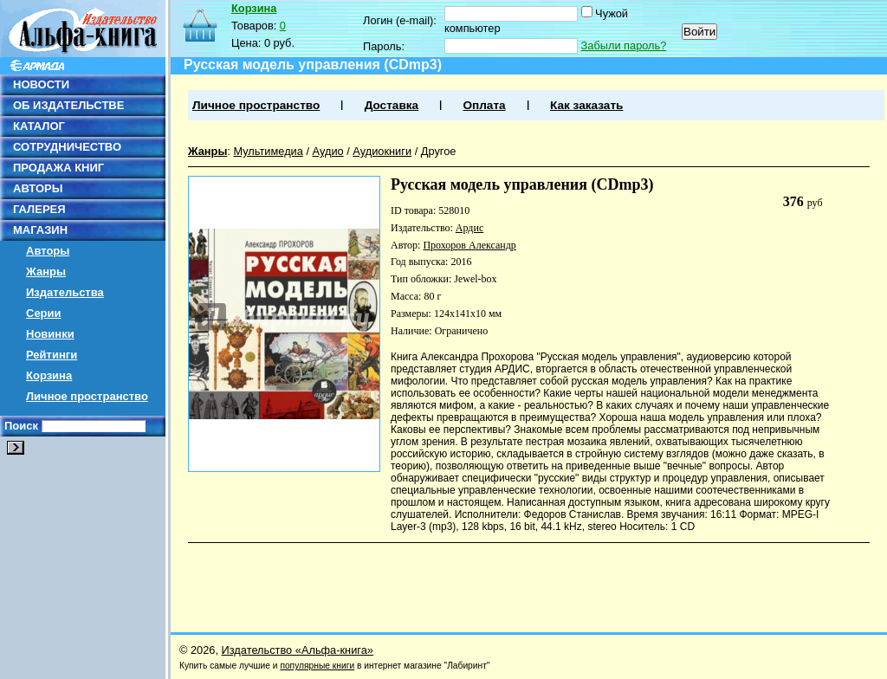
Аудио (328, 151)
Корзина (49, 375)
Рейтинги (51, 354)
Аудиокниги (382, 151)
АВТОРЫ (37, 188)
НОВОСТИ (41, 84)
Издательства (65, 292)
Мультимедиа (267, 151)
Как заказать (586, 105)
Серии (44, 313)
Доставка (391, 105)
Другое (438, 151)
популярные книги (317, 665)
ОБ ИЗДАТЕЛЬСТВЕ (68, 105)
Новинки (50, 333)
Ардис (469, 228)
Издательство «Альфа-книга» (297, 649)
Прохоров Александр (469, 245)
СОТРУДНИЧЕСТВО (67, 146)
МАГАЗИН (40, 229)
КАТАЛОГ (39, 126)
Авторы (47, 250)
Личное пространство (87, 396)
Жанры (46, 271)
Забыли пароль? (624, 45)
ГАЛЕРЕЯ (39, 209)
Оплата (484, 105)
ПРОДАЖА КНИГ (58, 167)
